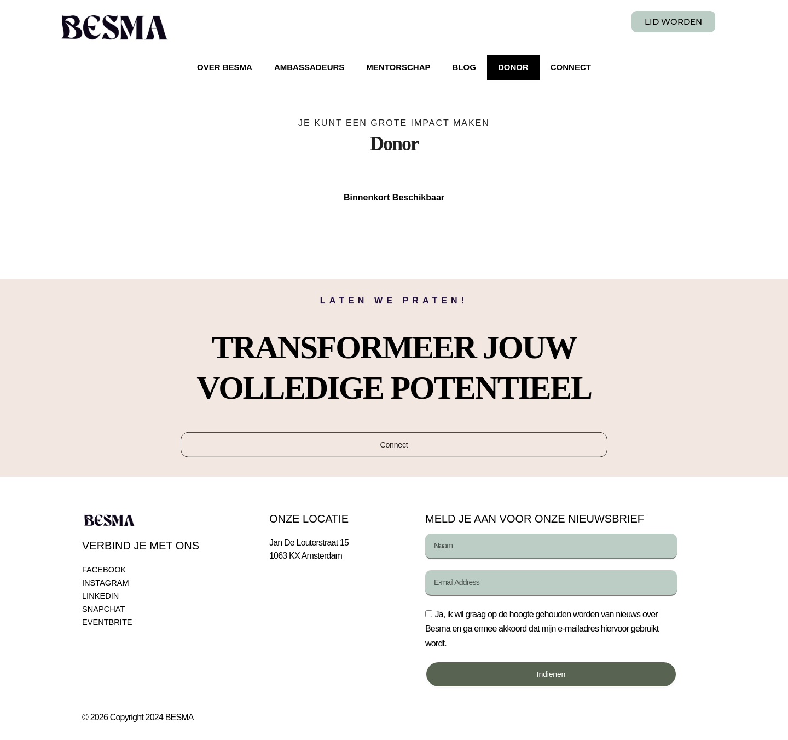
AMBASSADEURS (309, 67)
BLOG (464, 67)
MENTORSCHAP (398, 67)
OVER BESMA (224, 67)
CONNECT (571, 67)
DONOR (513, 67)
